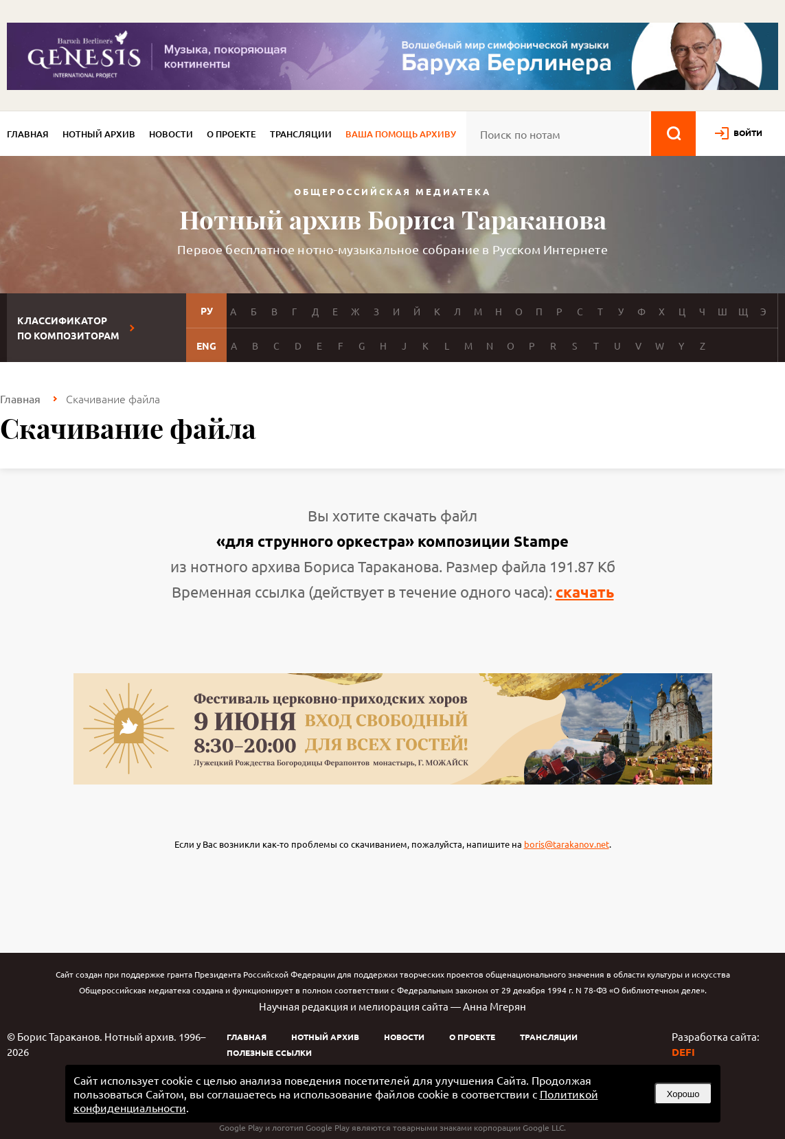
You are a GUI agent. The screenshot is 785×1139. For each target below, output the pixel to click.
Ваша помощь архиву (400, 134)
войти (747, 132)
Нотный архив (98, 134)
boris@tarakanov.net (566, 844)
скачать (585, 592)
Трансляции (301, 134)
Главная (28, 134)
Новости (171, 134)
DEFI (683, 1052)
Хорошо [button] (683, 1094)
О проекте (231, 134)
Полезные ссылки (269, 1052)
